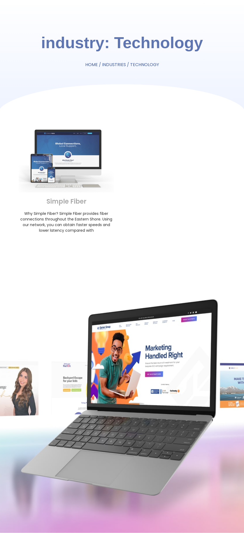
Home (91, 65)
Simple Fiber (66, 201)
